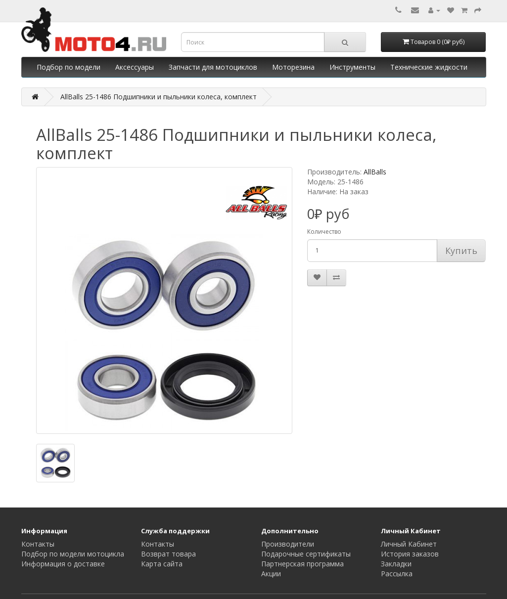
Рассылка (397, 573)
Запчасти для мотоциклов (213, 67)
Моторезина (293, 67)
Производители (287, 544)
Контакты (37, 544)
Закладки (396, 563)
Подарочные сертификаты (306, 553)
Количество (324, 231)
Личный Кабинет (409, 544)
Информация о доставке (63, 563)
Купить (461, 251)
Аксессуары (134, 67)
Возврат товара (168, 553)
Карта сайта (162, 563)
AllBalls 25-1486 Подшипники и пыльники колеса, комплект (158, 96)
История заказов (410, 553)
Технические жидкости (428, 67)
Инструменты (352, 67)
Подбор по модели (68, 67)
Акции (271, 573)
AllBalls (375, 171)
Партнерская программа (302, 563)
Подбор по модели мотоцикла (72, 553)
